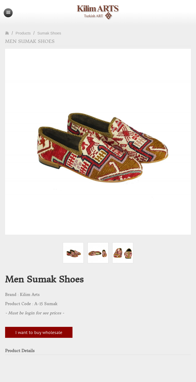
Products (23, 33)
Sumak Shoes (49, 33)
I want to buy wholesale (38, 332)
